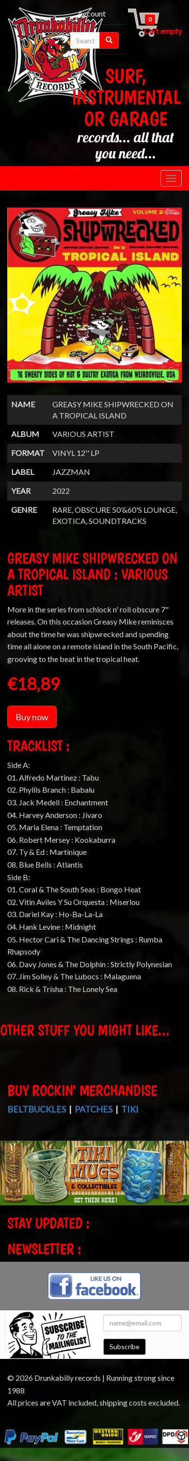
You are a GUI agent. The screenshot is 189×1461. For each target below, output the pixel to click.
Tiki (130, 1109)
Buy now (32, 717)
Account (92, 13)
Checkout (68, 26)
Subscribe (125, 1346)
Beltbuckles (36, 1109)
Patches (93, 1109)
